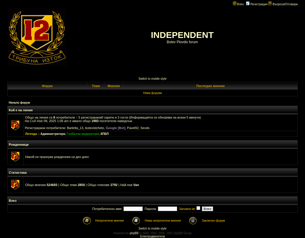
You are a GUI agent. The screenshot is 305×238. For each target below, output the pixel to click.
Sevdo (144, 128)
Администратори (52, 133)
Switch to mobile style (152, 78)
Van (136, 185)
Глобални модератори (83, 133)
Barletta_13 (75, 128)
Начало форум (19, 102)
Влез (238, 4)
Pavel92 (133, 128)
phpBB (134, 233)
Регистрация (256, 4)
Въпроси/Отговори (283, 4)
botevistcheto (94, 128)
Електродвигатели (152, 236)
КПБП (105, 133)
